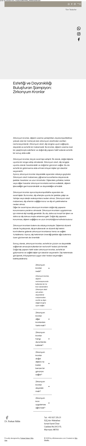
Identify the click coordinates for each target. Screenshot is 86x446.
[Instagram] (79, 34)
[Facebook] (79, 39)
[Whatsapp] (79, 28)
